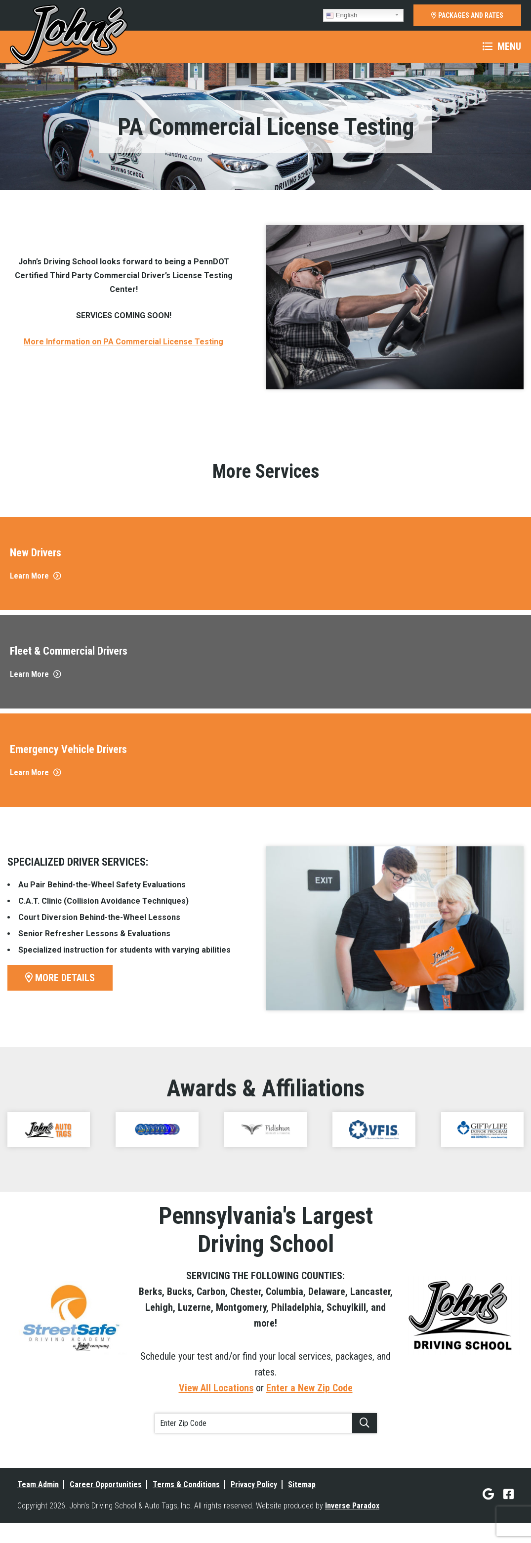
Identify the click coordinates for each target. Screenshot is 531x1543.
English (341, 15)
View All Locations (216, 1388)
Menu (502, 46)
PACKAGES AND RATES (467, 15)
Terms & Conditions (186, 1484)
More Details (60, 978)
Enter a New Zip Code (309, 1388)
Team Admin (38, 1484)
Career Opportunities (106, 1484)
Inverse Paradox (352, 1505)
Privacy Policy (254, 1484)
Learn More (35, 576)
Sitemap (302, 1484)
